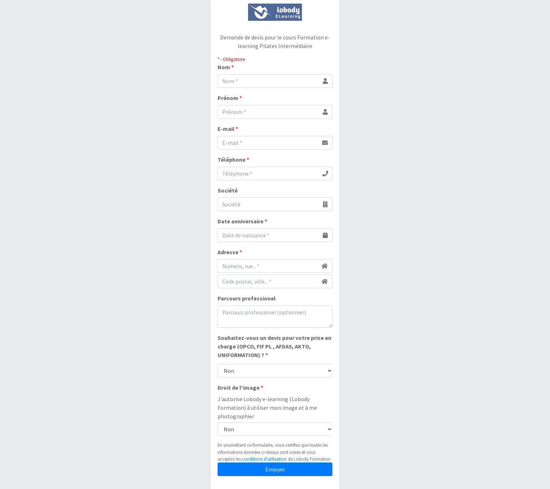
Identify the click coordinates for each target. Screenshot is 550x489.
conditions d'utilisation (264, 459)
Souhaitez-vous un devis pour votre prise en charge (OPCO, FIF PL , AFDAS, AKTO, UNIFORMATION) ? (274, 346)
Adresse (230, 252)
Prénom (230, 97)
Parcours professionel (247, 298)
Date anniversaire (242, 221)
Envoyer (275, 469)
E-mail (228, 128)
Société (228, 190)
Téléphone (233, 159)
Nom (226, 67)
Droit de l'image (240, 387)
